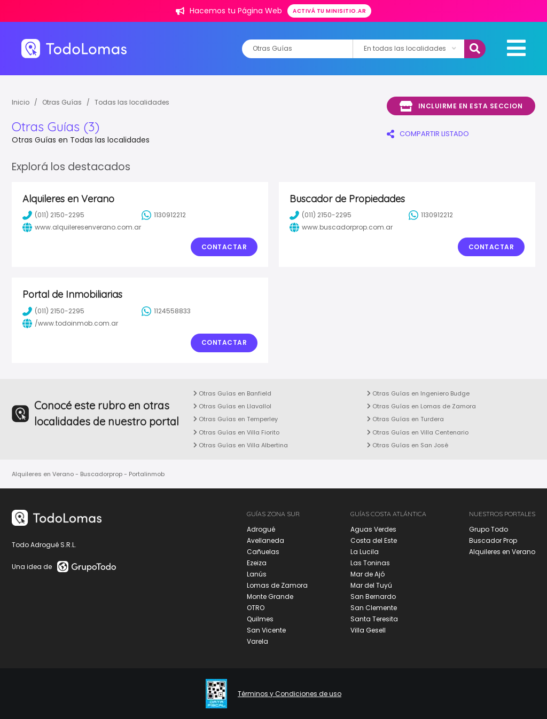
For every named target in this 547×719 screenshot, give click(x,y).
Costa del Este (373, 540)
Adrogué (261, 529)
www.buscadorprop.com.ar (341, 227)
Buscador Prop (493, 540)
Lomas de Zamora (277, 585)
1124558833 (166, 311)
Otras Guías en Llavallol (232, 406)
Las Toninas (370, 562)
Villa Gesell (368, 630)
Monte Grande (270, 596)
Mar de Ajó (367, 574)
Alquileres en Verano (502, 551)
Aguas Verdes (373, 529)
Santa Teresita (374, 618)
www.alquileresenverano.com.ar (81, 227)
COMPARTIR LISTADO (428, 134)
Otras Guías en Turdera (405, 419)
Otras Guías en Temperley (235, 419)
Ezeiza (257, 562)
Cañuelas (263, 551)
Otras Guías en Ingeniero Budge (418, 393)
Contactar (224, 246)
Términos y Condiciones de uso (289, 694)
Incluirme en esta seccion (461, 106)
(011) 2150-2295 (53, 215)
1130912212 (164, 215)
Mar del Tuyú (371, 585)
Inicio (20, 102)
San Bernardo (373, 596)
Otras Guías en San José (407, 445)
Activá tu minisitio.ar (329, 11)
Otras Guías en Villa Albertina (240, 445)
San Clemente (373, 607)
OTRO (255, 607)
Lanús (257, 574)
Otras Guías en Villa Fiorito (236, 432)
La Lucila (364, 551)
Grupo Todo (488, 529)
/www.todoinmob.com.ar (70, 323)
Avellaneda (265, 540)
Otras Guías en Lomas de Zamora (421, 406)
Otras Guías (62, 102)
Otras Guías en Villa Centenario (417, 432)
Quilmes (260, 618)
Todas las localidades (132, 102)
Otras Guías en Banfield (232, 393)
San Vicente (266, 630)
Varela (257, 641)
